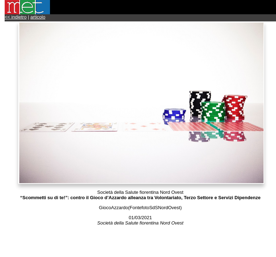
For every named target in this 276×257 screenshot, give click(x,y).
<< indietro (15, 17)
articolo (37, 17)
